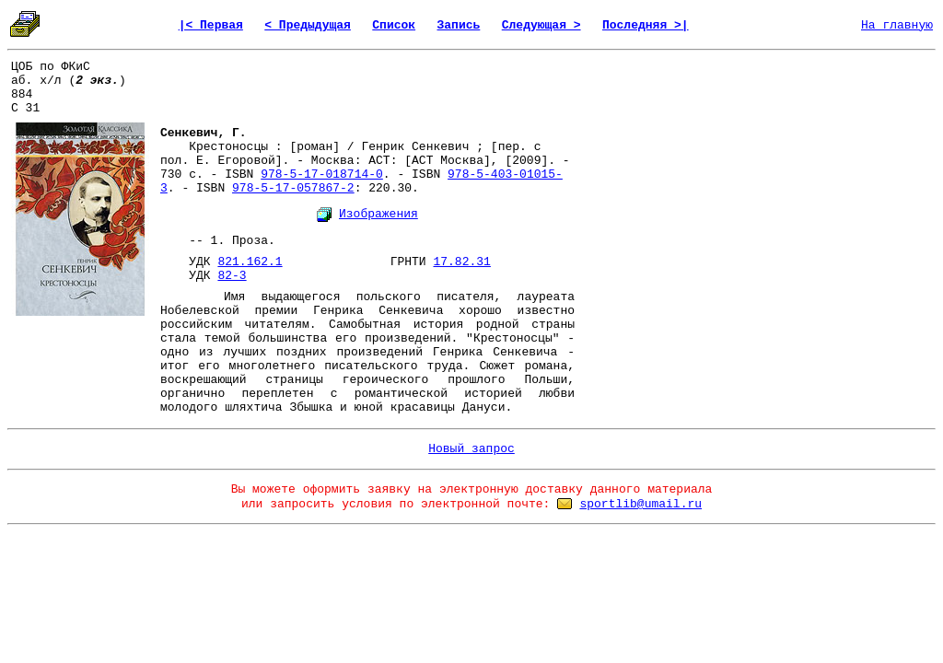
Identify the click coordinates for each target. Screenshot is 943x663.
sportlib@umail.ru (640, 504)
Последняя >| (645, 25)
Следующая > (541, 25)
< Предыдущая (307, 25)
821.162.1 (249, 262)
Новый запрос (471, 449)
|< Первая (211, 25)
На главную (897, 25)
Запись (459, 25)
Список (393, 25)
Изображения (378, 214)
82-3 (231, 276)
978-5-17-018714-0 (322, 174)
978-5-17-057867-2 (293, 188)
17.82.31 (461, 262)
